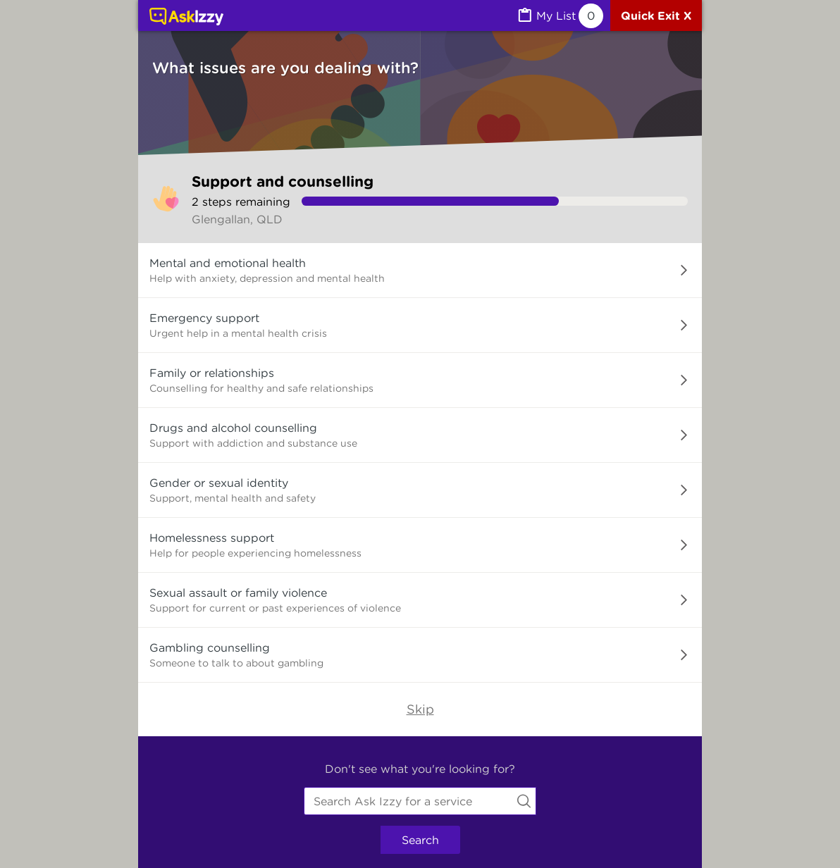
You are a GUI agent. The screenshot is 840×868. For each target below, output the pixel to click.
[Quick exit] (656, 15)
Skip (420, 709)
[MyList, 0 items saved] (559, 16)
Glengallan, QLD (237, 219)
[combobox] (420, 801)
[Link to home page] (186, 17)
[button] (420, 270)
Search (420, 840)
